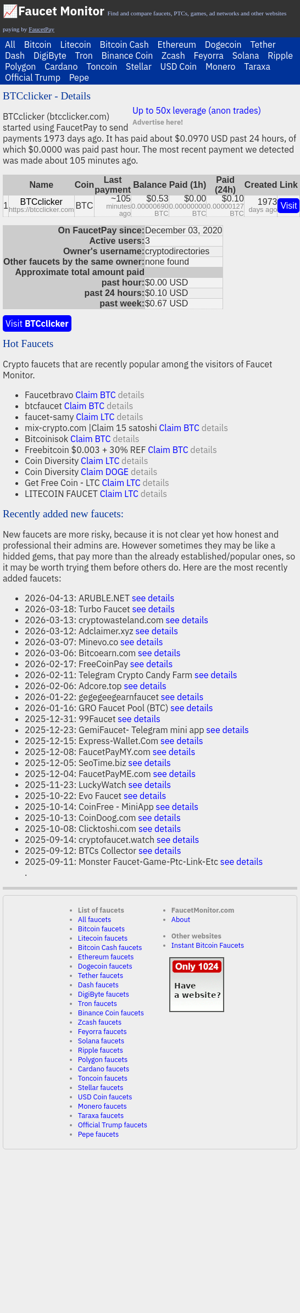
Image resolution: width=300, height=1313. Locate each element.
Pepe (79, 77)
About (181, 919)
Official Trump (32, 77)
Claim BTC (95, 394)
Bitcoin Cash (124, 44)
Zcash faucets (100, 1022)
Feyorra (209, 55)
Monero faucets (102, 1106)
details (131, 394)
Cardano (61, 66)
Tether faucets (100, 975)
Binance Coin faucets (111, 1013)
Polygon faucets (103, 1059)
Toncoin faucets (102, 1078)
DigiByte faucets (103, 994)
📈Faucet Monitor (53, 11)
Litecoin (75, 44)
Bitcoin (38, 44)
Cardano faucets (103, 1069)
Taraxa (257, 66)
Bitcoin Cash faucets (110, 947)
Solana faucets (101, 1041)
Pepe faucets (98, 1134)
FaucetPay (41, 29)
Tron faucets (97, 1003)
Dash (15, 55)
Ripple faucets (100, 1050)
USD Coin (178, 66)
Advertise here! (157, 122)
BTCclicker (41, 201)
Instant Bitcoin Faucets (208, 945)
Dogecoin (223, 44)
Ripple (280, 55)
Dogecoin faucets (105, 966)
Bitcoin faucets (101, 929)
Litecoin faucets (102, 938)
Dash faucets (98, 985)
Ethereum (177, 44)
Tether (262, 44)
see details (153, 598)
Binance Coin (127, 55)
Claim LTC (95, 416)
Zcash (173, 55)
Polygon (20, 66)
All (10, 44)
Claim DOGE (105, 471)
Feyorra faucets (102, 1031)
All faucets (94, 919)
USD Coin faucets (105, 1097)
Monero (220, 66)
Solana (245, 55)
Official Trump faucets (112, 1125)
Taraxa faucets (101, 1115)
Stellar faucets (101, 1087)
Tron (84, 55)
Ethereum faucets (106, 957)
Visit (288, 205)
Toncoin (101, 66)
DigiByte (50, 55)
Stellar (139, 66)
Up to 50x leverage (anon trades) (196, 110)
